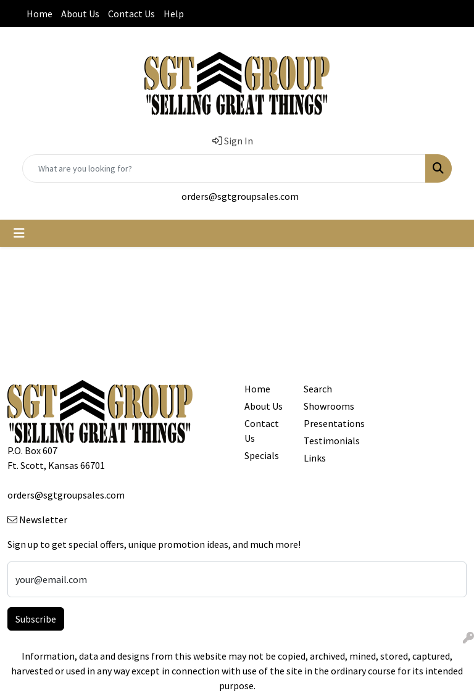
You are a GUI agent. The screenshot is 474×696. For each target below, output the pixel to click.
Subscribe (35, 619)
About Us (80, 13)
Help (174, 13)
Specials (261, 455)
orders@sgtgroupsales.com (240, 196)
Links (315, 458)
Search (318, 389)
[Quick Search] (224, 168)
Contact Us (131, 13)
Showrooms (326, 406)
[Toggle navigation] (19, 233)
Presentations (326, 423)
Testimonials (326, 440)
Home (39, 13)
